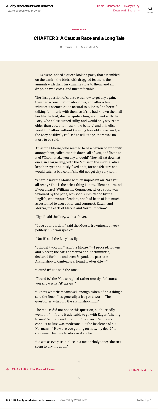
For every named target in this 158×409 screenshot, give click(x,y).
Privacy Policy (131, 6)
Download (119, 10)
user (69, 47)
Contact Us (113, 6)
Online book (79, 30)
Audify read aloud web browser (31, 6)
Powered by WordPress (75, 400)
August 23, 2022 (89, 47)
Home (100, 6)
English (132, 10)
